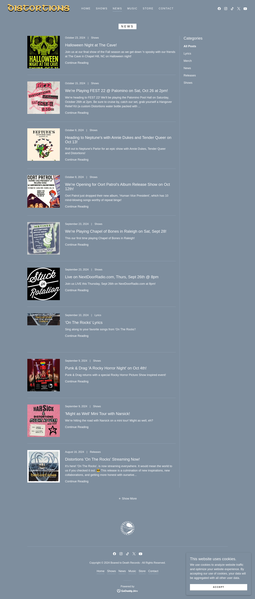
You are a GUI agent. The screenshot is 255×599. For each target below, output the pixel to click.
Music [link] (132, 8)
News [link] (117, 8)
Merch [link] (188, 60)
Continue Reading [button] (76, 62)
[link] (39, 8)
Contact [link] (166, 8)
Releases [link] (190, 75)
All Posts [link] (190, 46)
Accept (218, 587)
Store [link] (148, 8)
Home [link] (86, 8)
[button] (127, 498)
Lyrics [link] (187, 53)
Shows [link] (101, 8)
